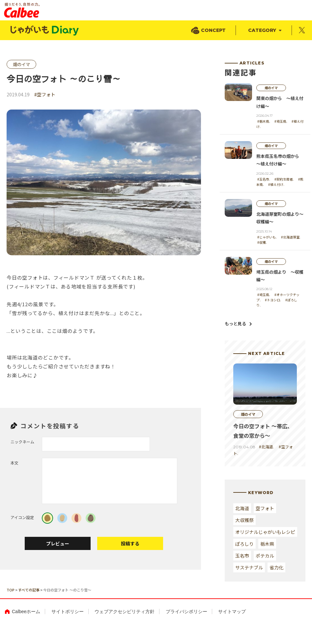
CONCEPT (213, 30)
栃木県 (267, 543)
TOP (10, 589)
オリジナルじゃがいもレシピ (265, 532)
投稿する (130, 543)
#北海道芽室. (290, 237)
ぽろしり (244, 543)
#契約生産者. (284, 179)
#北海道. (266, 446)
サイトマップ (232, 611)
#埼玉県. (280, 121)
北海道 (242, 508)
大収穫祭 (244, 520)
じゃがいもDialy (45, 30)
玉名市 (242, 555)
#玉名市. (263, 179)
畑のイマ (21, 64)
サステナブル (249, 567)
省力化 (276, 567)
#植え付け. (276, 184)
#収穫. (262, 242)
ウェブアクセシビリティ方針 (125, 611)
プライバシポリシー (186, 611)
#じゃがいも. (267, 237)
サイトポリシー (67, 611)
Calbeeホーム (26, 611)
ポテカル (265, 555)
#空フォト (44, 94)
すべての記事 (29, 589)
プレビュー (57, 543)
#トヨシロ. (273, 299)
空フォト (265, 508)
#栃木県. (263, 121)
